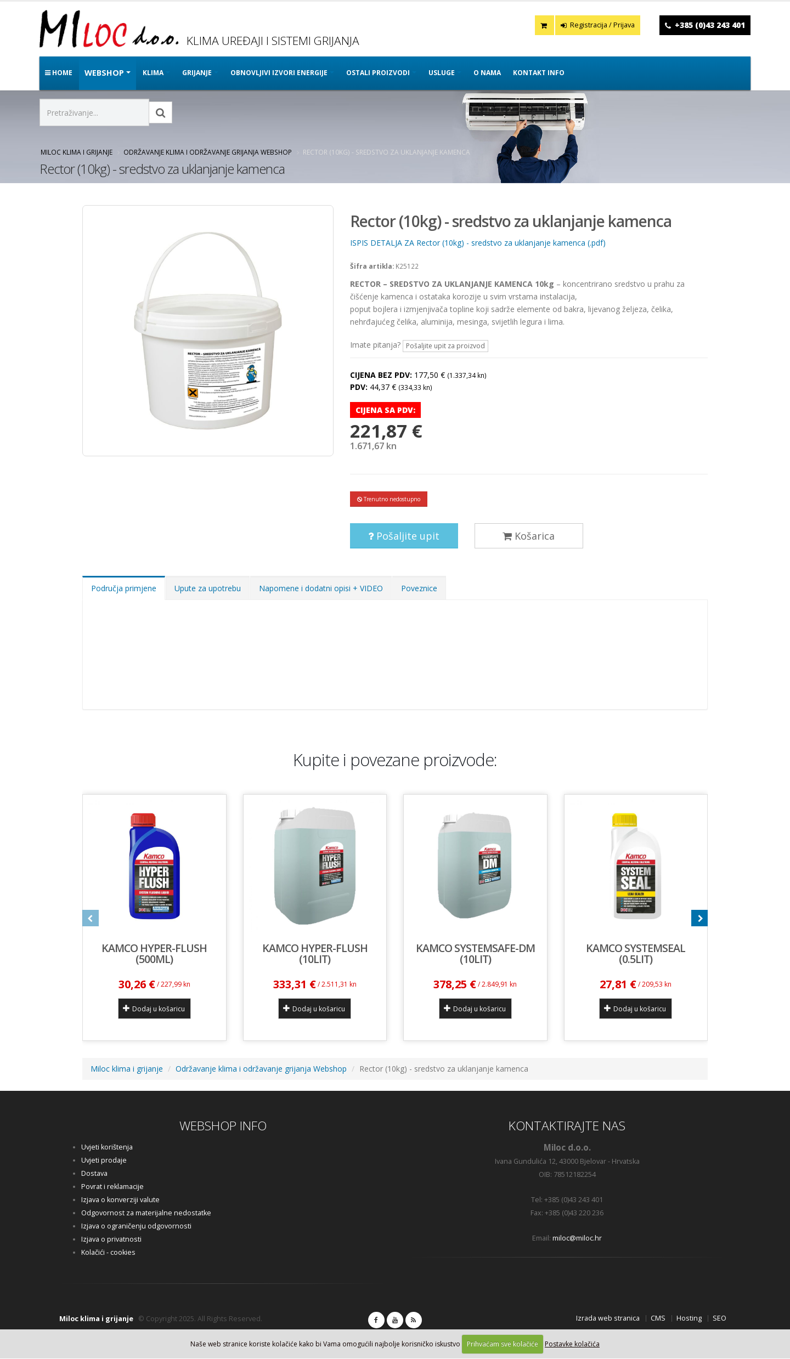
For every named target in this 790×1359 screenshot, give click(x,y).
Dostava (94, 1174)
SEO (719, 1318)
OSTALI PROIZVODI (378, 72)
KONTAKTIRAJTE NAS (567, 1126)
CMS (658, 1318)
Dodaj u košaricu (153, 1009)
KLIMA (153, 72)
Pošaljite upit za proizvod (445, 345)
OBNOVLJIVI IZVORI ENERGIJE (279, 72)
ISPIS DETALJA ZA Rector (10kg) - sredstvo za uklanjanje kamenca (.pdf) (478, 242)
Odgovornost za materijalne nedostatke (146, 1213)
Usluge (441, 72)
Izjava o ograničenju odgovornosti (136, 1226)
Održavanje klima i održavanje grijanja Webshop (207, 152)
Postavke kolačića (572, 1344)
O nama (487, 72)
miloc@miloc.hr (577, 1238)
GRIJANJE (197, 72)
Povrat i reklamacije (112, 1187)
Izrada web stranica (608, 1318)
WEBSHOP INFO (223, 1126)
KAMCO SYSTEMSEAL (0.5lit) (635, 954)
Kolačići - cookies (108, 1253)
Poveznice (419, 589)
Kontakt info (539, 72)
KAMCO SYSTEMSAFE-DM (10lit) (475, 954)
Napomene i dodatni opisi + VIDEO (321, 589)
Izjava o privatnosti (111, 1239)
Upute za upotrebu (207, 589)
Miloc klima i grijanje (76, 152)
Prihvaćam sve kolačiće (502, 1344)
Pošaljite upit (403, 536)
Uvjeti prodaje (104, 1160)
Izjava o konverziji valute (120, 1200)
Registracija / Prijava (598, 25)
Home (58, 72)
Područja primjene (123, 589)
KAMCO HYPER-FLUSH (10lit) (315, 954)
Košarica (529, 536)
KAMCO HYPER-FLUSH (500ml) (154, 954)
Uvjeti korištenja (107, 1147)
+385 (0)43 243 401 (710, 25)
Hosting (689, 1318)
